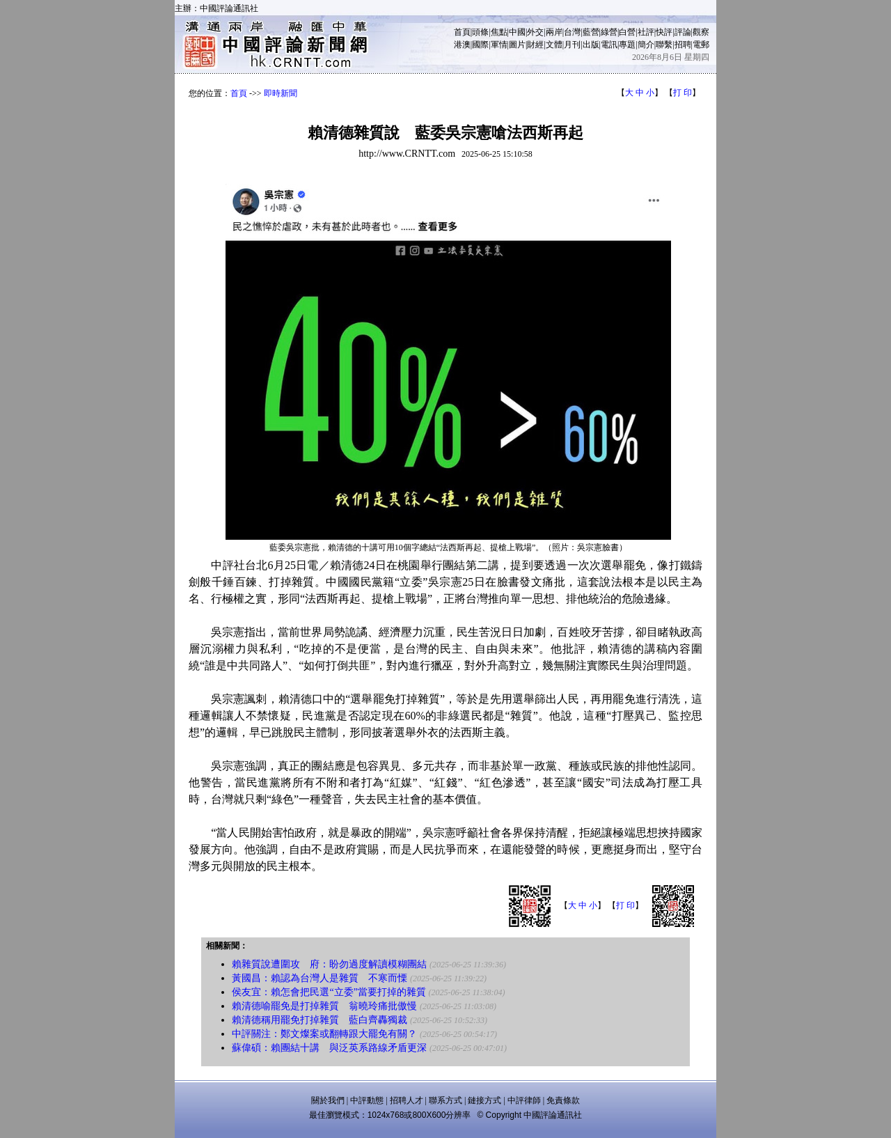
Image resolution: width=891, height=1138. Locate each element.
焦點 (499, 32)
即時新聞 (280, 93)
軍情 (499, 44)
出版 (591, 44)
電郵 (701, 44)
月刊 (572, 44)
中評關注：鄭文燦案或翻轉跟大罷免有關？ (324, 1034)
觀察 (701, 32)
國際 (480, 44)
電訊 (609, 44)
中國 (517, 32)
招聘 (683, 44)
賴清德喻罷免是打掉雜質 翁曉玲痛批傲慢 (324, 1006)
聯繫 (664, 44)
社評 (646, 32)
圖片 (517, 44)
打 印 (682, 93)
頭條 (480, 32)
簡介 (646, 44)
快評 (664, 32)
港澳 (462, 44)
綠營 (609, 32)
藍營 (591, 32)
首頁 (462, 32)
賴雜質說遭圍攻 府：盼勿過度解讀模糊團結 (329, 964)
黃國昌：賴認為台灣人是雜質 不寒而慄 (319, 978)
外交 (535, 32)
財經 (535, 44)
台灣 (572, 32)
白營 (627, 32)
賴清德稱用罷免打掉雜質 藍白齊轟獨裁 (319, 1020)
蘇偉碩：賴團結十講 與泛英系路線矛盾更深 (329, 1048)
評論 (683, 32)
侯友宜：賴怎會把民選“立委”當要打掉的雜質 (328, 992)
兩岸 (554, 32)
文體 (554, 44)
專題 (627, 44)
